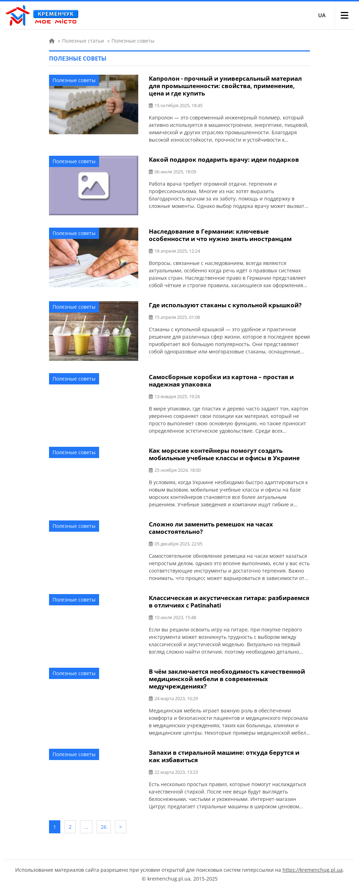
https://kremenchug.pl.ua (312, 869)
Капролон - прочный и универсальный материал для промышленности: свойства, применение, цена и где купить (225, 85)
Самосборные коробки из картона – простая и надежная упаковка (221, 380)
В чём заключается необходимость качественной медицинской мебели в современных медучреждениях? (227, 678)
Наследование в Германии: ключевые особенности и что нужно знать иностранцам (220, 235)
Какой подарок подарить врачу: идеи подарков (224, 159)
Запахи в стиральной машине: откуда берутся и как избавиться (224, 756)
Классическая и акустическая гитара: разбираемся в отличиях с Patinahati (229, 601)
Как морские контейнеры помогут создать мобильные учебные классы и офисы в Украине (224, 454)
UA (321, 15)
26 (104, 826)
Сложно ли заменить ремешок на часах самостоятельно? (211, 528)
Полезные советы (74, 80)
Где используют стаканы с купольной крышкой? (225, 305)
